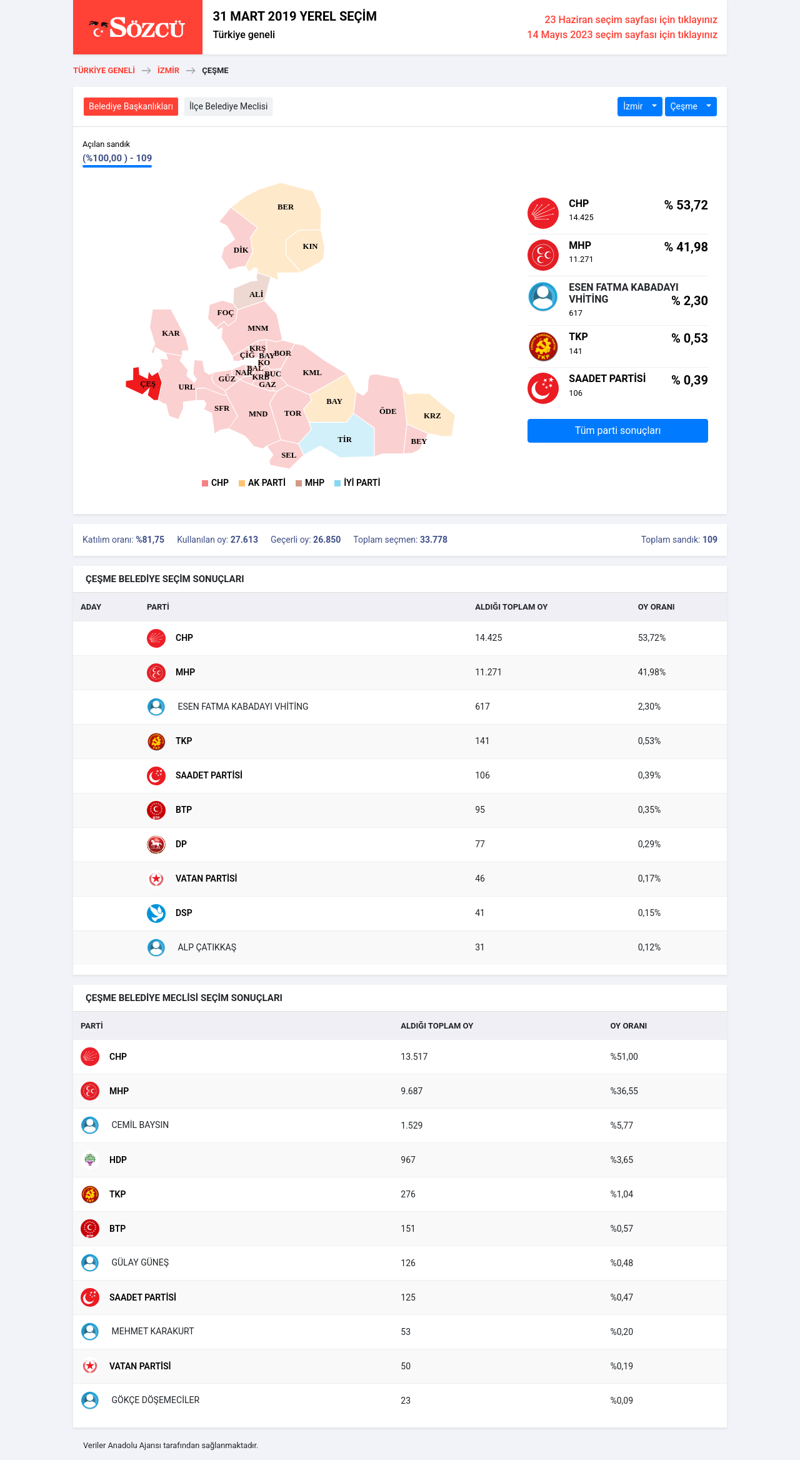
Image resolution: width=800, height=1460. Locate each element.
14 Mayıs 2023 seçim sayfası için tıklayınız (622, 35)
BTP (169, 810)
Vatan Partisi (192, 879)
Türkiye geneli (243, 35)
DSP (169, 913)
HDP (104, 1159)
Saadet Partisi (194, 776)
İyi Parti (362, 483)
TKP (169, 741)
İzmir (168, 70)
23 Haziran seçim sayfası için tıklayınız (631, 20)
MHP (314, 483)
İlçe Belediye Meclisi (228, 106)
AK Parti (267, 483)
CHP (220, 483)
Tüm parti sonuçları (618, 430)
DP (167, 844)
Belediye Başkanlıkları (131, 106)
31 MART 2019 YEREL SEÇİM (294, 16)
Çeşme (685, 106)
